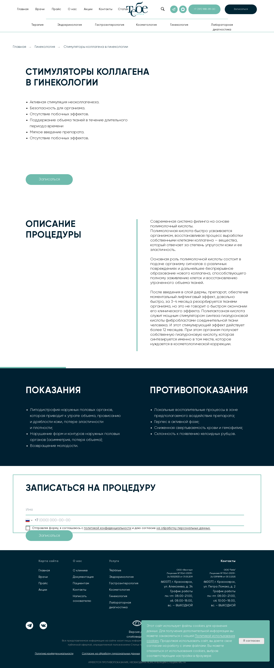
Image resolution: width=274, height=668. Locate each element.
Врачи (40, 9)
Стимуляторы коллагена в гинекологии (96, 47)
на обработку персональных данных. (183, 528)
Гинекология (45, 47)
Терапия (115, 570)
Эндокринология (121, 576)
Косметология (119, 589)
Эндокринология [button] (69, 24)
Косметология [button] (146, 24)
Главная (22, 9)
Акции (88, 9)
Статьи (123, 9)
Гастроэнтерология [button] (109, 24)
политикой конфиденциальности (107, 528)
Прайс (56, 9)
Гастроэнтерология (123, 583)
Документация (83, 576)
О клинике (80, 570)
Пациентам (81, 583)
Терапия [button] (37, 24)
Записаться (49, 536)
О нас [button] (72, 9)
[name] (135, 510)
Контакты (105, 9)
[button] (241, 9)
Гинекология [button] (179, 24)
